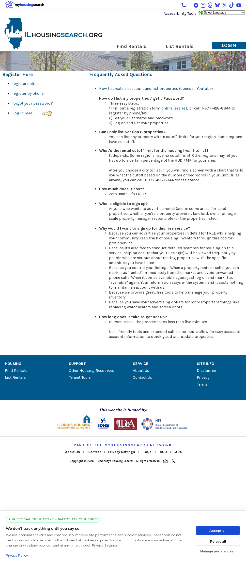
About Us (141, 370)
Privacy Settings (121, 452)
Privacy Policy (17, 555)
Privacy (203, 377)
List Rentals (179, 46)
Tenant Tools (80, 377)
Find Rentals (131, 46)
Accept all (218, 530)
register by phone (28, 93)
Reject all (218, 541)
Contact (94, 452)
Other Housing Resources (91, 370)
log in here (22, 113)
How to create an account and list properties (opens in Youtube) (156, 88)
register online (25, 83)
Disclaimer (206, 370)
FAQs (147, 452)
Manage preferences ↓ (218, 551)
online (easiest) (174, 108)
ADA (178, 452)
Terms (202, 384)
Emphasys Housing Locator (115, 461)
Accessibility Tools (180, 13)
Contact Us (142, 377)
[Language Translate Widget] (224, 12)
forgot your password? (32, 103)
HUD (163, 452)
